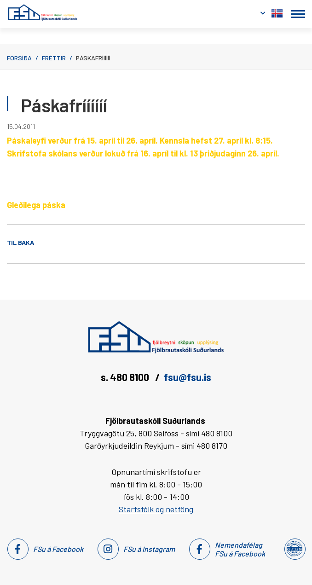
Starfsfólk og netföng (156, 509)
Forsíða (19, 58)
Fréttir (54, 58)
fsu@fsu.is (187, 377)
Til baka (20, 242)
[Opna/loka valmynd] (298, 14)
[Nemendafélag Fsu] (294, 549)
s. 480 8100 (126, 377)
